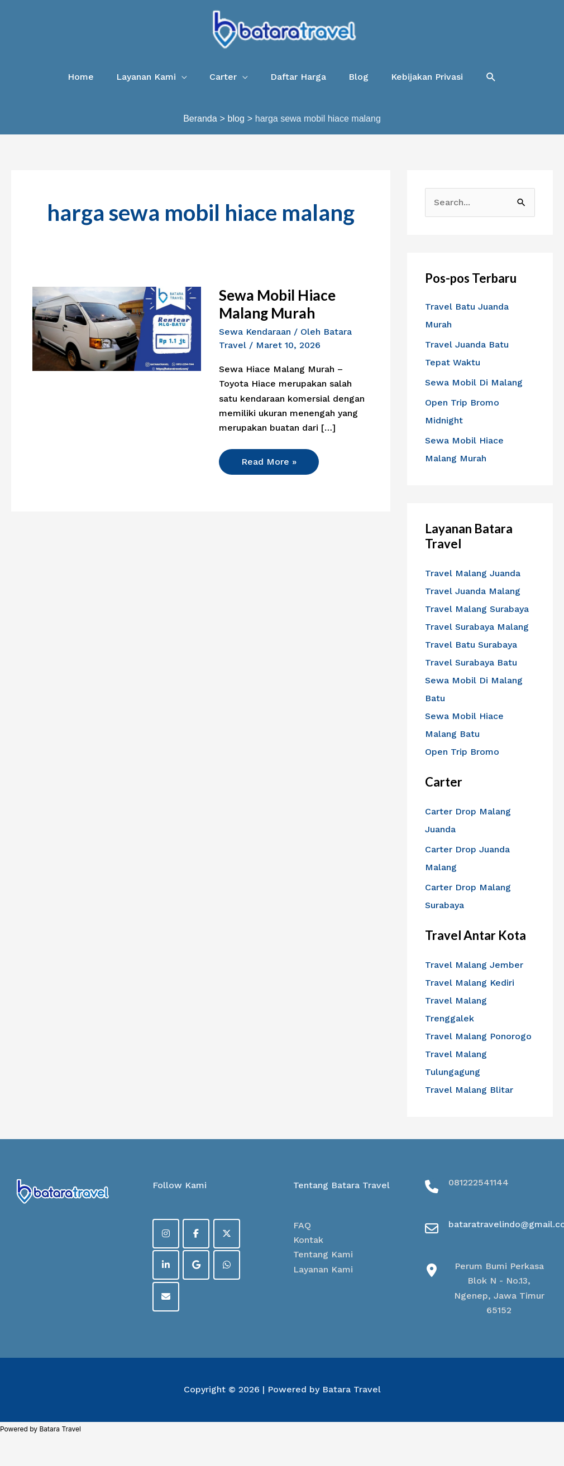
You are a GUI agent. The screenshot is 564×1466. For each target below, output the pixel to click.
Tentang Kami (323, 1254)
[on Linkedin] (165, 1265)
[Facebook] (196, 1233)
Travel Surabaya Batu (471, 662)
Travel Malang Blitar (469, 1089)
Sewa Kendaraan (255, 331)
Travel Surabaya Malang (477, 626)
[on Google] (196, 1265)
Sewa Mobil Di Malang (474, 382)
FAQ (302, 1225)
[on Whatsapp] (226, 1265)
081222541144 (478, 1182)
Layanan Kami (323, 1269)
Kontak (308, 1239)
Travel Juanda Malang (472, 591)
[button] (151, 77)
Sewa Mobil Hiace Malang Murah (277, 304)
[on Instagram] (165, 1233)
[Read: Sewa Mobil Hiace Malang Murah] (116, 328)
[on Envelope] (165, 1296)
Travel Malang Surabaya (477, 609)
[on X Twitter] (226, 1233)
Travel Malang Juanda (472, 573)
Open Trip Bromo (462, 751)
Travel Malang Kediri (469, 982)
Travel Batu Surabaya (471, 644)
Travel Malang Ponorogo (478, 1036)
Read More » (269, 458)
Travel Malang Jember (474, 964)
